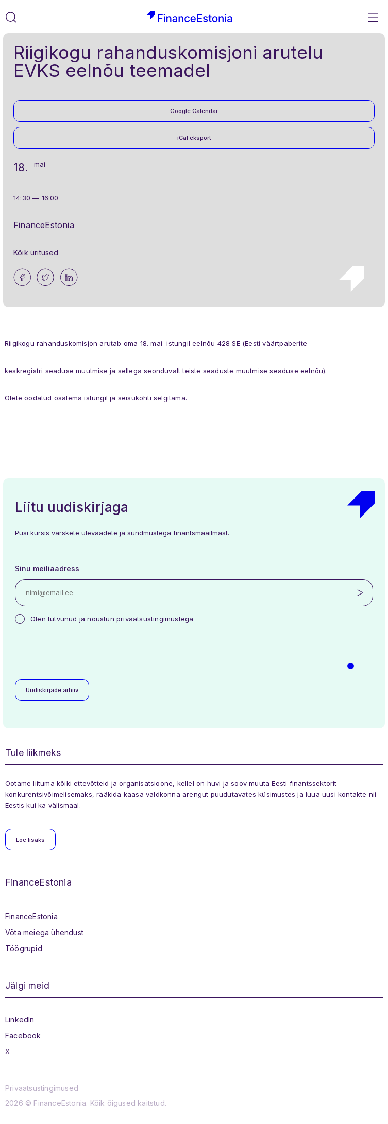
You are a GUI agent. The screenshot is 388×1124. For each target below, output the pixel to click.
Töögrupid (23, 948)
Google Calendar (194, 111)
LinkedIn (20, 1019)
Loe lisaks (30, 839)
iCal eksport (194, 137)
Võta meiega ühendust (44, 932)
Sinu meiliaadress (47, 568)
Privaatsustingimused (41, 1088)
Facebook (23, 1035)
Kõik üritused (36, 252)
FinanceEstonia (31, 916)
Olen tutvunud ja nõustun (111, 619)
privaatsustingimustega (154, 619)
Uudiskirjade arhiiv (52, 690)
